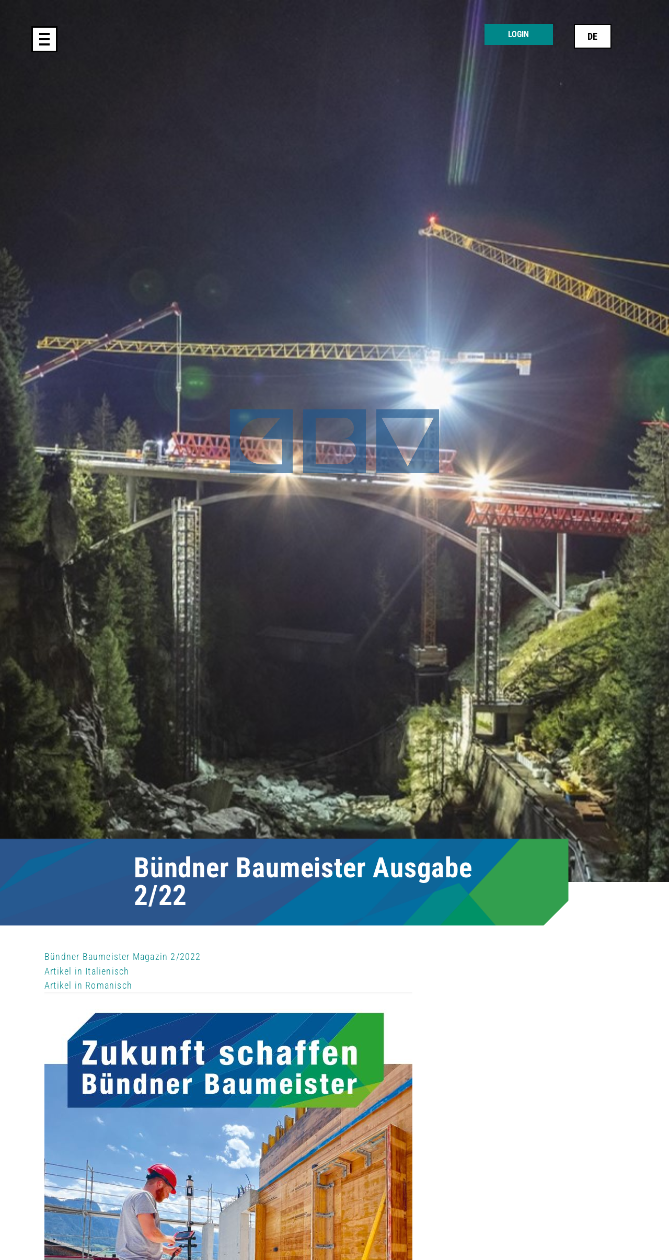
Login (518, 34)
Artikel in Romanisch (88, 985)
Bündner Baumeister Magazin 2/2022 (122, 956)
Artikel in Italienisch (86, 971)
